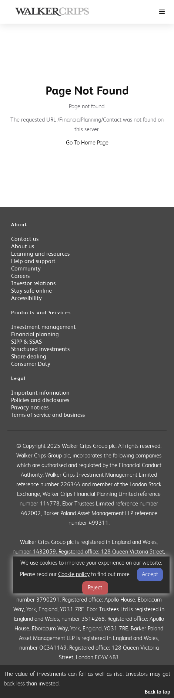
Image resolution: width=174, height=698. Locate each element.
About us (22, 246)
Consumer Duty (30, 364)
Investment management (43, 327)
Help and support (33, 261)
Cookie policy (74, 574)
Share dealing (28, 357)
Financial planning (35, 334)
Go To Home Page (87, 143)
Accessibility (26, 298)
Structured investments (40, 349)
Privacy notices (29, 408)
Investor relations (33, 283)
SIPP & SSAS (26, 342)
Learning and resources (40, 254)
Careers (20, 276)
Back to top (157, 692)
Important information (40, 393)
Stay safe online (31, 291)
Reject (95, 587)
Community (26, 269)
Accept (150, 574)
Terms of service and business (48, 415)
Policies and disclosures (40, 400)
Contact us (25, 239)
